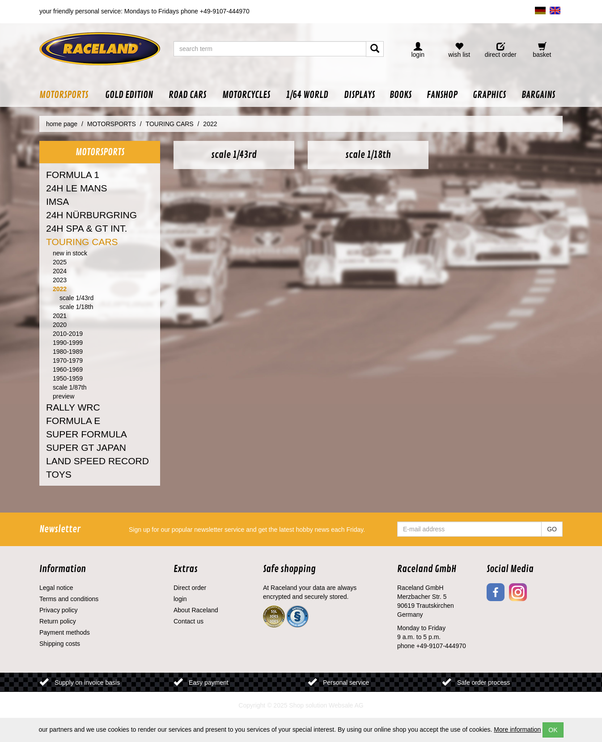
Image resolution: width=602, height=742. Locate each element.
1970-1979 (68, 360)
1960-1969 (68, 369)
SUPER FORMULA (86, 434)
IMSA (57, 201)
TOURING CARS (82, 242)
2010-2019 (68, 333)
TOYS (59, 474)
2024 (60, 271)
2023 (60, 280)
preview (63, 396)
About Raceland (196, 610)
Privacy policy (58, 610)
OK (552, 730)
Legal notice (56, 587)
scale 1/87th (70, 387)
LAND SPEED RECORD (97, 461)
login (180, 598)
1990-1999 (68, 342)
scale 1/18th (76, 306)
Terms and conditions (68, 598)
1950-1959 (68, 378)
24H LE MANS (76, 188)
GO (552, 529)
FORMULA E (73, 421)
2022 (60, 289)
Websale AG (346, 705)
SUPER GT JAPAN (86, 447)
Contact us (188, 621)
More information (517, 729)
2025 (60, 262)
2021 (60, 315)
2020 (60, 324)
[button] (68, 95)
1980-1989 (68, 351)
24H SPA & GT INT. (86, 228)
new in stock (70, 253)
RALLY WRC (73, 407)
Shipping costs (59, 643)
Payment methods (64, 632)
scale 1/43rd (76, 297)
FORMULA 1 (72, 175)
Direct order (190, 587)
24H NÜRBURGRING (91, 215)
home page (61, 123)
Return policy (57, 621)
